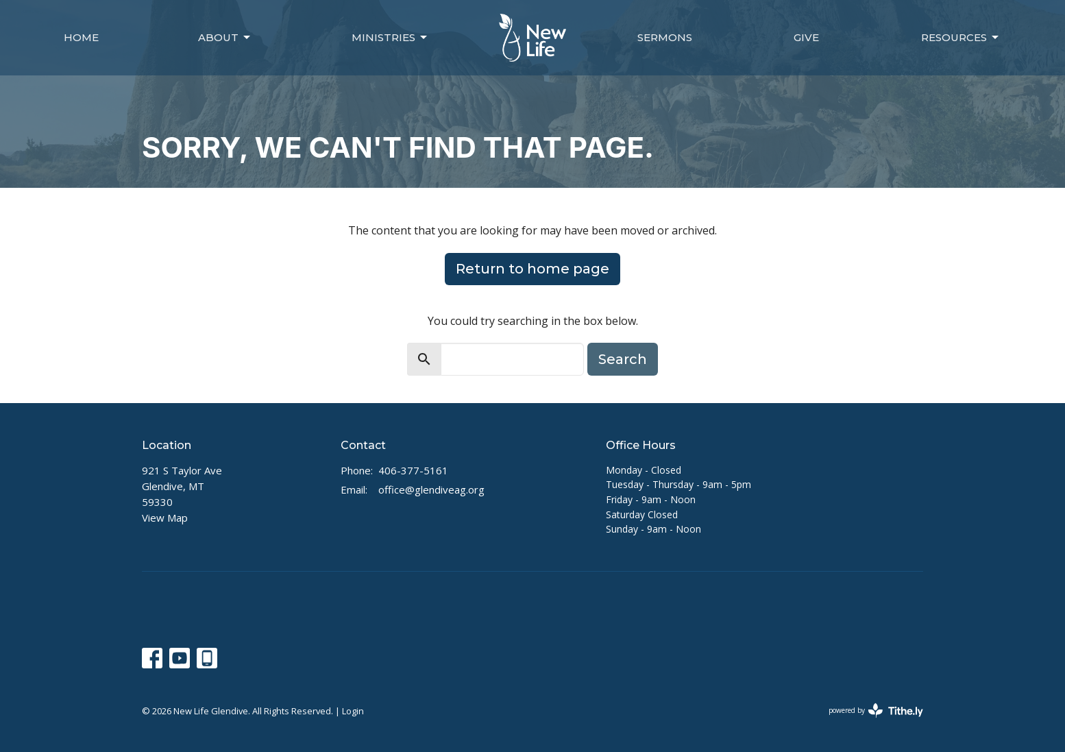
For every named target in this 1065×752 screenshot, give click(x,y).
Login (353, 711)
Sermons (664, 37)
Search (622, 359)
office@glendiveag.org (431, 489)
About (225, 38)
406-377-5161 (413, 470)
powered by (876, 710)
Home (81, 37)
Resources (961, 38)
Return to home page (532, 268)
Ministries (390, 38)
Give (806, 37)
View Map (165, 517)
